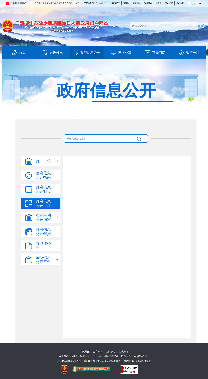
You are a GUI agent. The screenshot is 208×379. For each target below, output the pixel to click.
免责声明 (97, 351)
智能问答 (116, 3)
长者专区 (180, 3)
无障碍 (126, 3)
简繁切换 (137, 3)
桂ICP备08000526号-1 (69, 361)
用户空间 (169, 3)
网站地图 (85, 351)
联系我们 (123, 351)
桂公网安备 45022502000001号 (102, 361)
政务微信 (148, 3)
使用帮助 (110, 351)
